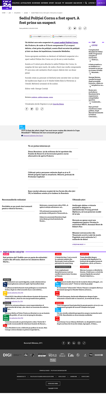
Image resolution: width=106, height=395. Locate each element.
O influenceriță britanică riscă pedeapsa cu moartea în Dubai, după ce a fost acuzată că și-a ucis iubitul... (26, 289)
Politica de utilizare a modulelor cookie (42, 376)
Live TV (100, 3)
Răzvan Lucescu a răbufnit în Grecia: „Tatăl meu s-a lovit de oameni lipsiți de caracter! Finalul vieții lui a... (91, 273)
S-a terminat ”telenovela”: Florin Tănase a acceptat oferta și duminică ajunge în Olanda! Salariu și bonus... (80, 289)
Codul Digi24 (62, 376)
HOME (4, 13)
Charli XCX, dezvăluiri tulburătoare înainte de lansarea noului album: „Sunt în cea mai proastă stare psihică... (26, 297)
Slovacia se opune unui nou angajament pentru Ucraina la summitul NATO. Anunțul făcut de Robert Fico (87, 223)
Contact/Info (85, 376)
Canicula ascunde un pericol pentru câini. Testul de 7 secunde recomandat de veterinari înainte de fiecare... (25, 323)
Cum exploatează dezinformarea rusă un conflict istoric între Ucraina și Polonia (66, 273)
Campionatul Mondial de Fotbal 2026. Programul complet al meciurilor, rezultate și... (95, 55)
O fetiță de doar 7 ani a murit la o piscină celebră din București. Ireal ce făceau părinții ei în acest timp (66, 260)
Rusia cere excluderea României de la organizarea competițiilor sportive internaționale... (95, 96)
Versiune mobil (53, 383)
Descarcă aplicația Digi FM (14, 292)
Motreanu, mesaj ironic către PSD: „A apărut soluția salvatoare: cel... (54, 206)
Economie (36, 3)
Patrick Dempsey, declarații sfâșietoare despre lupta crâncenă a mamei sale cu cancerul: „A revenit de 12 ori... (78, 297)
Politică (16, 3)
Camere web (73, 376)
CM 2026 (58, 3)
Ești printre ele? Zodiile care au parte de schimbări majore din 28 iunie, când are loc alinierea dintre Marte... (25, 259)
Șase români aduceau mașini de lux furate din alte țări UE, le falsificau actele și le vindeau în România (51, 192)
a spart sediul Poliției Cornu (65, 42)
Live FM (91, 3)
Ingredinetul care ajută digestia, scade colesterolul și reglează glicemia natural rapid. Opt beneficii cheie (25, 283)
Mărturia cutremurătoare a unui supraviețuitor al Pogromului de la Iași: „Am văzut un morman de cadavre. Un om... (27, 307)
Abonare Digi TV (21, 376)
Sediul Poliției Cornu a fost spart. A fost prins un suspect (46, 13)
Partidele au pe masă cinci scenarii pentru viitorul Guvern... (17, 207)
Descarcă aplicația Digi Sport (33, 135)
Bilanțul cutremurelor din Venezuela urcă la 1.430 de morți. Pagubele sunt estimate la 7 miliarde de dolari (86, 236)
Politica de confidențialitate (59, 370)
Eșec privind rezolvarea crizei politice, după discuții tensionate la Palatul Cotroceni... (96, 112)
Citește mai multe (78, 244)
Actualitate (26, 3)
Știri (10, 13)
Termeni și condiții (44, 370)
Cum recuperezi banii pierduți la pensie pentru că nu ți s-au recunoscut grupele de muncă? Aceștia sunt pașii (80, 306)
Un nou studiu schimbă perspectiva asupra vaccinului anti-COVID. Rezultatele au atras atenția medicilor (79, 314)
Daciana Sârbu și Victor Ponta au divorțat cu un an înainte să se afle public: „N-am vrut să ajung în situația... (27, 314)
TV (63, 3)
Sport (51, 3)
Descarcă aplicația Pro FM (14, 301)
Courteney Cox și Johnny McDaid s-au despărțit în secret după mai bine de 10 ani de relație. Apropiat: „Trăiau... (79, 323)
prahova (34, 97)
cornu (51, 97)
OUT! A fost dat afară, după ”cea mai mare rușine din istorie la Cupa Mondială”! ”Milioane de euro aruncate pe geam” (50, 131)
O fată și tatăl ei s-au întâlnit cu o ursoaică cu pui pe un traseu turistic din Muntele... (95, 68)
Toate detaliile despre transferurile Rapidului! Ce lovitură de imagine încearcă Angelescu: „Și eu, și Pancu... (91, 260)
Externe (44, 3)
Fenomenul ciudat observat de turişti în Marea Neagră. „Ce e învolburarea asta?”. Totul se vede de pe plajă (80, 283)
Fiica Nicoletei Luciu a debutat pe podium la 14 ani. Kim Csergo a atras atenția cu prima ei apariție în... (26, 329)
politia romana (43, 97)
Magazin (68, 3)
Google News (58, 104)
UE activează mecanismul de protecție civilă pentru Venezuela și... (54, 212)
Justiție (26, 13)
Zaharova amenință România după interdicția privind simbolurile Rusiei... (53, 219)
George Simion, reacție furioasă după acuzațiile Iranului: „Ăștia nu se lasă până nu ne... (96, 81)
